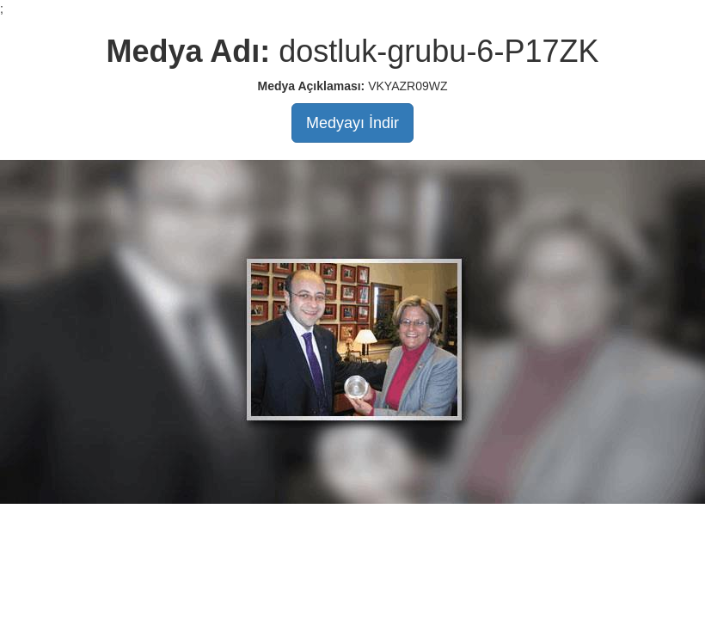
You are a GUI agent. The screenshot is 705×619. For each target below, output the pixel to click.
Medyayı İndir (352, 123)
